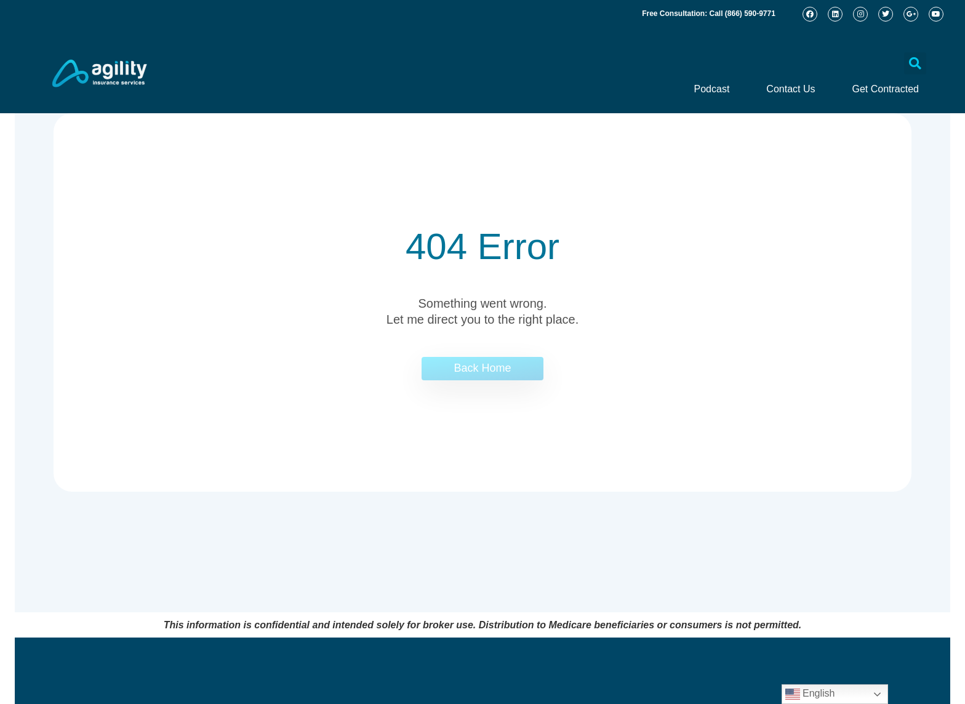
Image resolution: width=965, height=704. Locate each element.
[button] (915, 63)
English (810, 694)
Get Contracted (885, 89)
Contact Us (790, 89)
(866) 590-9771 (750, 13)
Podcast (712, 89)
